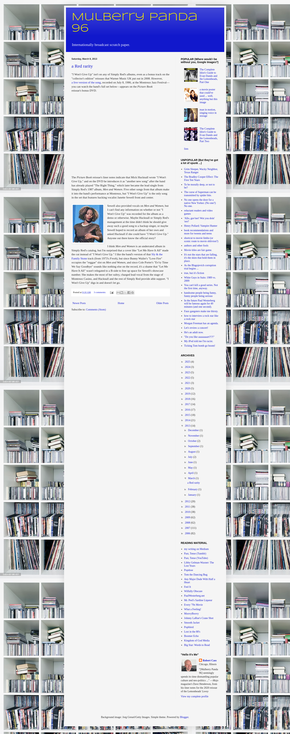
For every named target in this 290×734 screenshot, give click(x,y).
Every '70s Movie (193, 604)
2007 (188, 528)
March (192, 478)
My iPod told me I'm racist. (198, 341)
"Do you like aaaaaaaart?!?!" (199, 336)
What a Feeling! (192, 609)
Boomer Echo (191, 636)
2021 (188, 383)
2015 (188, 415)
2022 (188, 377)
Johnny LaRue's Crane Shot (198, 618)
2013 (188, 425)
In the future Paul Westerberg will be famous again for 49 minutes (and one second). (199, 303)
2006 (188, 533)
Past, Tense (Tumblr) (195, 553)
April (191, 473)
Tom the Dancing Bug (195, 574)
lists (186, 148)
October (192, 441)
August (192, 451)
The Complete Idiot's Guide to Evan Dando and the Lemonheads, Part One (209, 76)
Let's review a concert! (196, 327)
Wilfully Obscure (193, 591)
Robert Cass (210, 660)
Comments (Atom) (96, 309)
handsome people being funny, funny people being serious (200, 294)
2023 (188, 372)
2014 (188, 420)
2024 (188, 367)
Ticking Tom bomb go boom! (199, 345)
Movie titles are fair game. (198, 250)
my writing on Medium (196, 549)
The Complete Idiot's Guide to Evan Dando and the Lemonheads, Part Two (209, 135)
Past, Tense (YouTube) (196, 558)
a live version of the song (86, 82)
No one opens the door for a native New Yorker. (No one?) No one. (200, 203)
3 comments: (100, 292)
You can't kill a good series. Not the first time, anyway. (201, 287)
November (194, 435)
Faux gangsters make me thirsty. (201, 311)
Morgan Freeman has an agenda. (201, 323)
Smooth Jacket (192, 622)
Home (121, 303)
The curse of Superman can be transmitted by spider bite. (200, 194)
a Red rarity (82, 66)
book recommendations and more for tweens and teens (198, 232)
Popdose (188, 570)
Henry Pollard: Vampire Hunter (200, 225)
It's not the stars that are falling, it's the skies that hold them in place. (200, 257)
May (191, 467)
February (193, 489)
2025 (188, 361)
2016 (188, 409)
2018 (188, 399)
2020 (188, 388)
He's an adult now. (194, 332)
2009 (188, 517)
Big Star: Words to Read (197, 645)
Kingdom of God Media (197, 640)
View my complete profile (195, 696)
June (191, 462)
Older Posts (162, 303)
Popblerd (189, 627)
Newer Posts (79, 303)
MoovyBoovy (191, 613)
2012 (188, 501)
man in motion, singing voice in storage (208, 112)
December (194, 430)
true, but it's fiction (194, 273)
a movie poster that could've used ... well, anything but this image (208, 96)
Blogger (184, 717)
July (190, 457)
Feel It (187, 586)
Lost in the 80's (192, 631)
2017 (188, 404)
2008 (188, 522)
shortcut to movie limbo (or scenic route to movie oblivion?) (201, 240)
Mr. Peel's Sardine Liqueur (198, 600)
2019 (188, 393)
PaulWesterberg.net (194, 595)
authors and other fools (196, 245)
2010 (188, 512)
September (194, 446)
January (192, 494)
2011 (188, 506)
